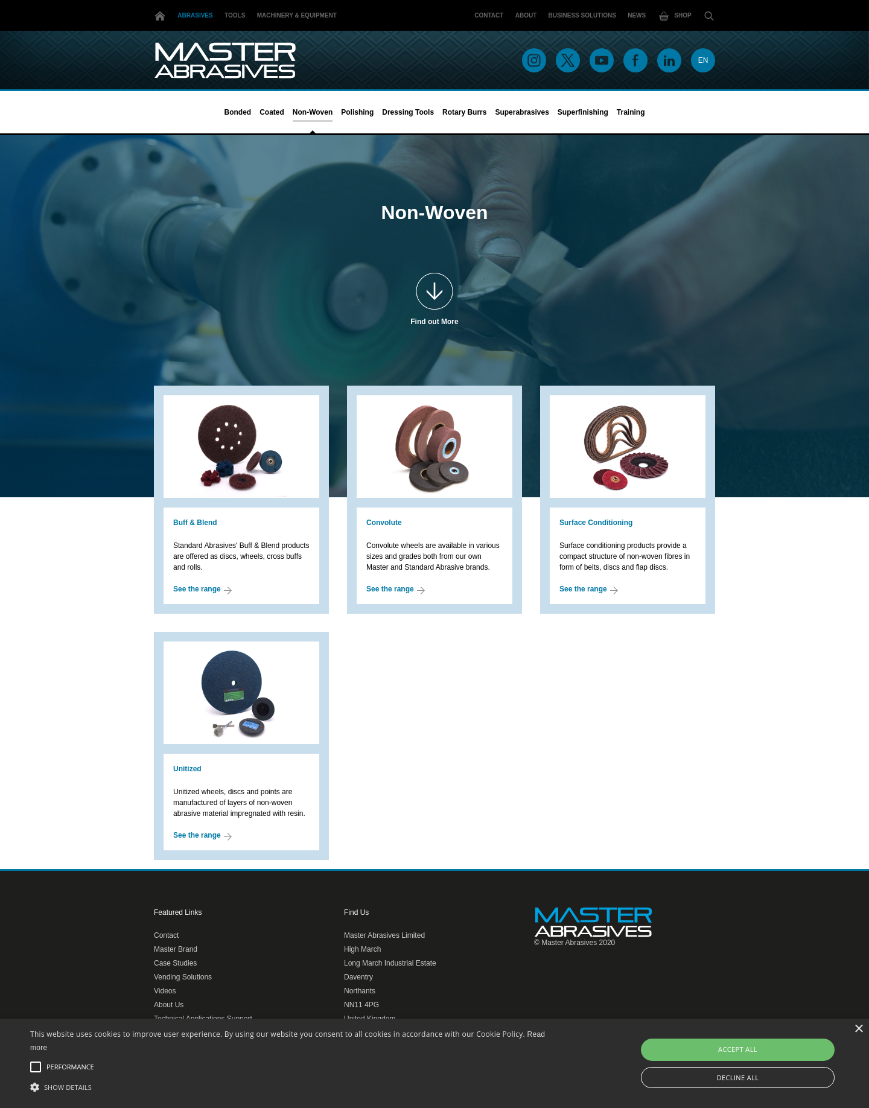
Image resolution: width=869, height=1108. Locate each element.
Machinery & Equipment (297, 15)
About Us (168, 1005)
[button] (293, 1087)
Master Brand (175, 949)
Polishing (357, 112)
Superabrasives (522, 112)
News (637, 15)
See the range (202, 589)
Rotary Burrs (464, 112)
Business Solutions (582, 15)
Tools (234, 15)
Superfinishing (583, 112)
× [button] (858, 1029)
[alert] (434, 1063)
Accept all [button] (737, 1049)
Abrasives (194, 15)
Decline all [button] (738, 1077)
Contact (488, 15)
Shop (675, 16)
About (526, 15)
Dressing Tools (408, 112)
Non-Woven (313, 112)
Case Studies (175, 963)
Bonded (237, 112)
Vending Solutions (183, 977)
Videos (165, 991)
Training (631, 112)
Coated (271, 112)
